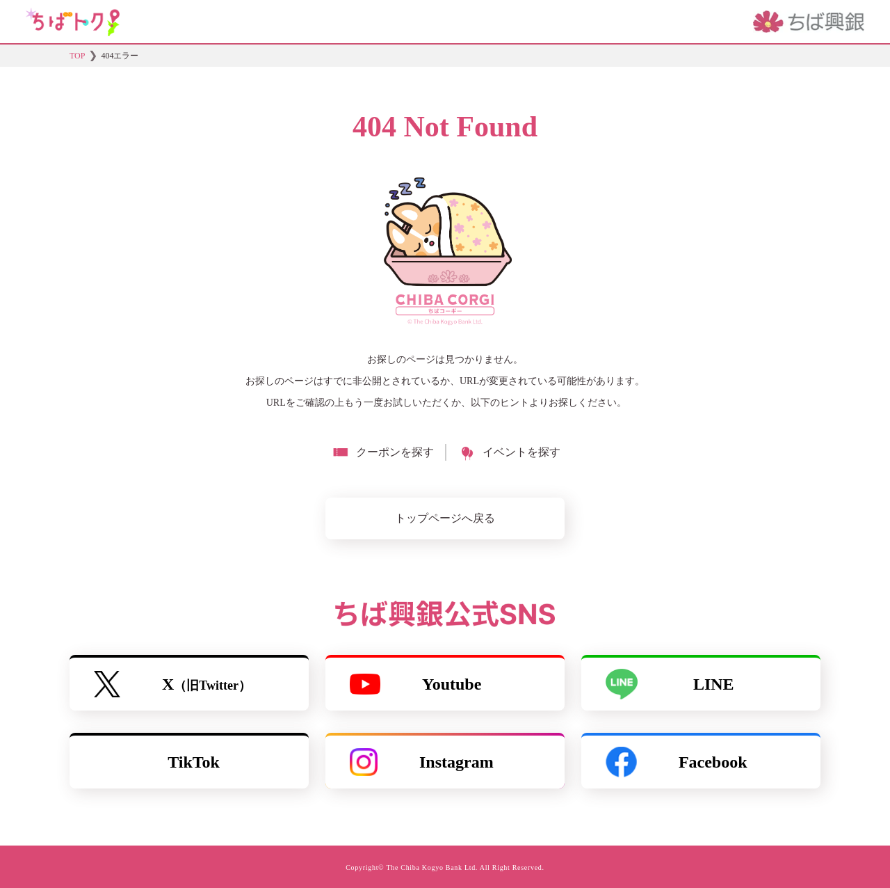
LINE (670, 684)
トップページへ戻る (445, 518)
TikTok (194, 762)
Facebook (676, 762)
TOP (77, 55)
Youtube (415, 684)
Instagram (422, 762)
